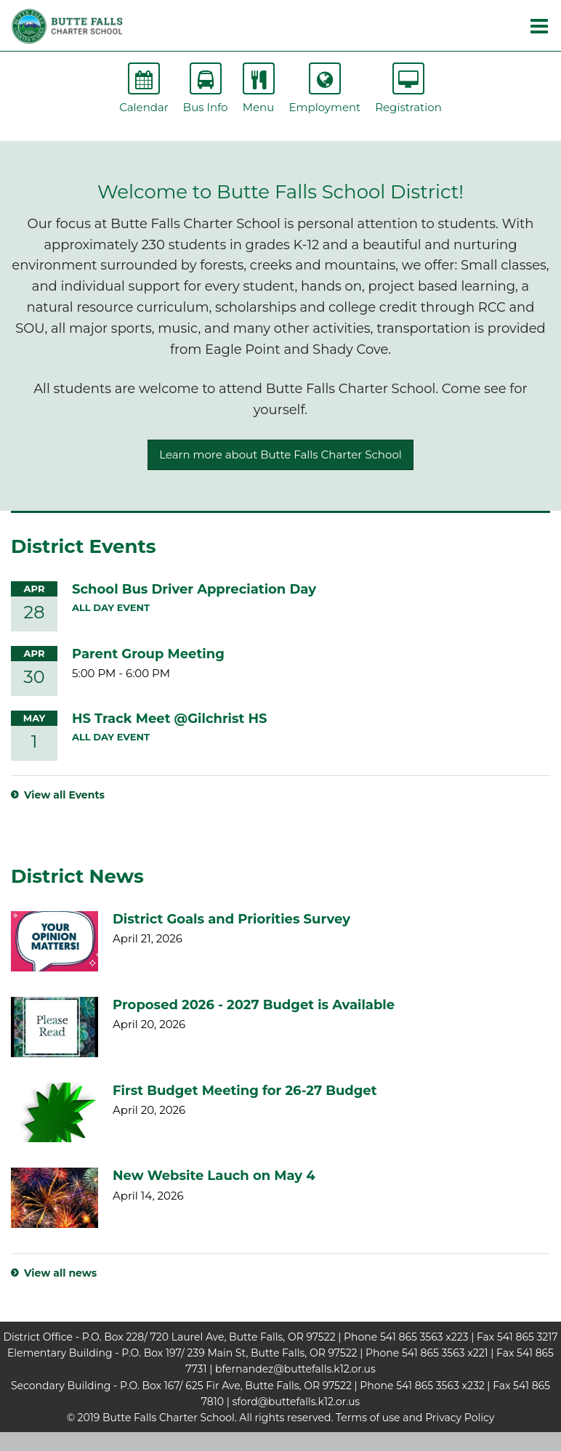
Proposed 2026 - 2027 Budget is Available (254, 1005)
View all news (60, 1273)
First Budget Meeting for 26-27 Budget (245, 1091)
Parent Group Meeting (148, 654)
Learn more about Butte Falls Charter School (280, 454)
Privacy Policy (459, 1417)
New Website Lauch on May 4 (214, 1176)
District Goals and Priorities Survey (231, 919)
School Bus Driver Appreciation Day (194, 589)
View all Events (64, 794)
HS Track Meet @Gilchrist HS (169, 719)
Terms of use (368, 1417)
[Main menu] (539, 25)
